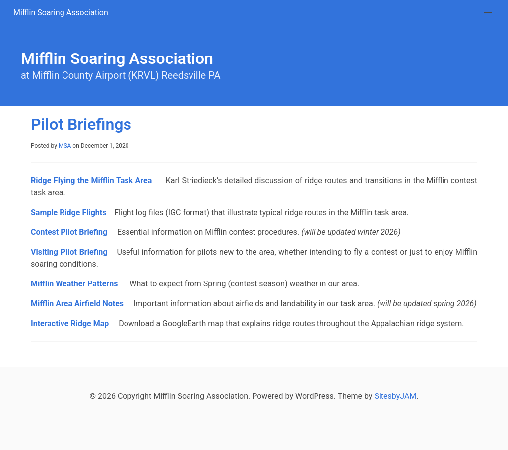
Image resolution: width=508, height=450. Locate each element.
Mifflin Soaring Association (60, 12)
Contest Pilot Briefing (69, 232)
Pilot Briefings (81, 124)
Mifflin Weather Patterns (75, 283)
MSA (65, 145)
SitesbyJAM (395, 396)
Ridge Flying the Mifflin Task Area (92, 180)
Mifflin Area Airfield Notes (77, 303)
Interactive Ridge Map (70, 323)
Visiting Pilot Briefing (69, 252)
